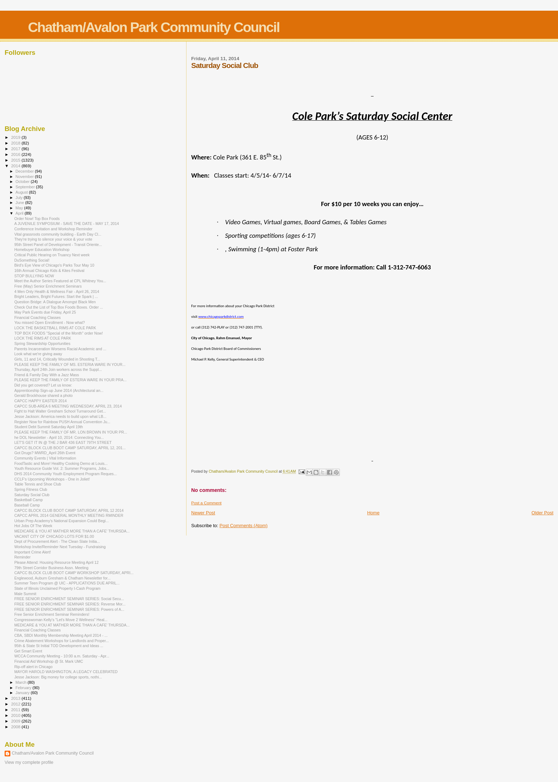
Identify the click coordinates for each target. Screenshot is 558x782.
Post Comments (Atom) (244, 525)
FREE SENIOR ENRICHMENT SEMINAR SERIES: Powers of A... (69, 609)
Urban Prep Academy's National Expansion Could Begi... (61, 521)
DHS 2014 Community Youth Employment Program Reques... (65, 474)
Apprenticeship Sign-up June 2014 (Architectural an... (59, 390)
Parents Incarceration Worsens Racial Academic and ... (60, 349)
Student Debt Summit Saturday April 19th (48, 427)
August (22, 192)
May (20, 208)
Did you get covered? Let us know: (43, 385)
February (24, 688)
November (25, 176)
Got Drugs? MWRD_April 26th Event (44, 453)
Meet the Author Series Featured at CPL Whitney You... (60, 281)
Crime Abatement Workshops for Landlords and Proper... (61, 641)
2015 (16, 160)
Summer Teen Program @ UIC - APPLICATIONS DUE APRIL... (67, 583)
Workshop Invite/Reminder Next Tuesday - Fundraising (60, 547)
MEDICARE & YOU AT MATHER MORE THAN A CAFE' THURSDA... (72, 531)
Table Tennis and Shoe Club (37, 484)
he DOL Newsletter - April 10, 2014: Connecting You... (59, 437)
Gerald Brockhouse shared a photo (43, 395)
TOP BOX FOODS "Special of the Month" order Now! (58, 333)
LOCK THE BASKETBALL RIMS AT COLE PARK (55, 328)
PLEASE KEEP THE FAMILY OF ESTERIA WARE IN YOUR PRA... (70, 380)
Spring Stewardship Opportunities (42, 343)
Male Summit (25, 594)
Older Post (542, 512)
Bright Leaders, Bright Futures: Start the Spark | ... (56, 296)
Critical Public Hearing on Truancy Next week (52, 255)
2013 (16, 698)
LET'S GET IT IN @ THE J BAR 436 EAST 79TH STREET (63, 442)
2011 (16, 709)
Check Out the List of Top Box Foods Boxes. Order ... (58, 307)
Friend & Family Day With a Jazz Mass (46, 375)
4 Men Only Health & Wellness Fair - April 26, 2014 (56, 291)
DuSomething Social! (31, 260)
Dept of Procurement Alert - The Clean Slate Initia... (57, 541)
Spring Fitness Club (30, 489)
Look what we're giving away (38, 354)
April (20, 213)
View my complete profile (29, 762)
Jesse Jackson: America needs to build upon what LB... (60, 416)
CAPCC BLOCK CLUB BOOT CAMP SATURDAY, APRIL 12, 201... (70, 448)
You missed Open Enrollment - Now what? (49, 322)
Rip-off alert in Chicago (33, 667)
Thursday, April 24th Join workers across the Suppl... (58, 369)
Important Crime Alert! (32, 552)
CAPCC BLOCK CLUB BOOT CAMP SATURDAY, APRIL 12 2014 (68, 510)
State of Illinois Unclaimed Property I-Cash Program (57, 588)
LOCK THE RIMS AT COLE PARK (42, 338)
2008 (16, 726)
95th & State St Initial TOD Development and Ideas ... (58, 646)
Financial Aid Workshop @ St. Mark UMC (48, 661)
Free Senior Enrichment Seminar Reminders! (51, 614)
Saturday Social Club (31, 495)
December (25, 171)
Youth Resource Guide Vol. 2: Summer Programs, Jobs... (61, 468)
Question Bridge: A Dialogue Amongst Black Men (55, 302)
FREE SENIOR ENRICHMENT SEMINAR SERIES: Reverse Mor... (70, 604)
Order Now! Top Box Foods (36, 218)
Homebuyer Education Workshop (41, 249)
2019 (16, 137)
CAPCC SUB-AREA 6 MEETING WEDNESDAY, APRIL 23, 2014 (68, 406)
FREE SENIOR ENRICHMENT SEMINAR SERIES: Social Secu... (69, 599)
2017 (16, 148)
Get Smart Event (28, 651)
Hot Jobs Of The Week (33, 526)
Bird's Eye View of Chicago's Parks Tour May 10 (54, 265)
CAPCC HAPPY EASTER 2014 (40, 401)
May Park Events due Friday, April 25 (45, 312)
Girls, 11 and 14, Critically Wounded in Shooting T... (57, 359)
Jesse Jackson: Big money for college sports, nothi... (58, 677)
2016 (16, 154)
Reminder (22, 557)
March (22, 682)
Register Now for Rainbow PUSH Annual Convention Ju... (62, 422)
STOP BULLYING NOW (34, 276)
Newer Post (203, 512)
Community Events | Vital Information (45, 458)
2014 (16, 165)
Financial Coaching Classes (37, 317)
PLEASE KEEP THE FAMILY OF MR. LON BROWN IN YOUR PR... (70, 432)
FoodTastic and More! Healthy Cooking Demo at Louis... (60, 463)
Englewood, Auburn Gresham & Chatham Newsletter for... (62, 578)
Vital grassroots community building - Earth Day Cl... (57, 234)
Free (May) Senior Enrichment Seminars (47, 286)
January (23, 693)
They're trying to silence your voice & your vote (53, 239)
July (20, 197)
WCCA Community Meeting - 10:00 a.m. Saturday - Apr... (61, 656)
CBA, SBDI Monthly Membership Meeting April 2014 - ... (60, 635)
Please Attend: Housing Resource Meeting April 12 (56, 562)
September (26, 187)
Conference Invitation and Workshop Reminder (53, 229)
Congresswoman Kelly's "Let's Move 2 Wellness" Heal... (60, 620)
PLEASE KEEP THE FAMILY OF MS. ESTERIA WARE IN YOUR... (70, 364)
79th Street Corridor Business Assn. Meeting (51, 568)
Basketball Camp (28, 500)
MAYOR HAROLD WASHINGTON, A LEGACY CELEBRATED (65, 672)
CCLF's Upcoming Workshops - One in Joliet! (52, 479)
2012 (16, 704)
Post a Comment (206, 503)
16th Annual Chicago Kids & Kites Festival (49, 270)
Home (373, 512)
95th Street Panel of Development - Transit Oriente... (58, 244)
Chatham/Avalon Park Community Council (153, 27)
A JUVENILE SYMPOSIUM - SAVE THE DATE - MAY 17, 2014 (66, 223)
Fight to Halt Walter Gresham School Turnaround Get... (60, 411)
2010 (16, 715)
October (23, 181)
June (20, 202)
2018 (16, 143)
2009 (16, 721)
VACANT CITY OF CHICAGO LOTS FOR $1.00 (54, 536)
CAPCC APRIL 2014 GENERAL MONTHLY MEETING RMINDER (68, 515)
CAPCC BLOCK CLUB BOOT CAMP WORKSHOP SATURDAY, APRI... (73, 573)
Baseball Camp (27, 505)
